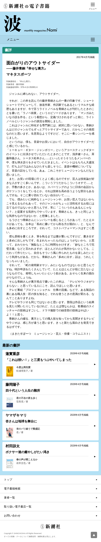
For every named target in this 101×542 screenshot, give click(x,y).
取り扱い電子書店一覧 (17, 506)
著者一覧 (9, 497)
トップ (8, 479)
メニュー (51, 39)
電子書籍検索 (12, 488)
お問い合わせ (12, 515)
